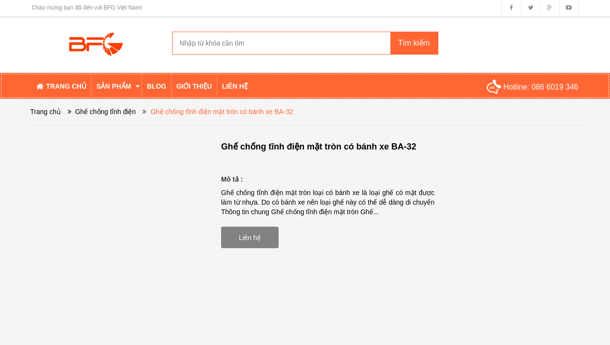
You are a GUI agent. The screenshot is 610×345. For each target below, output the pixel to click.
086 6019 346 (554, 87)
